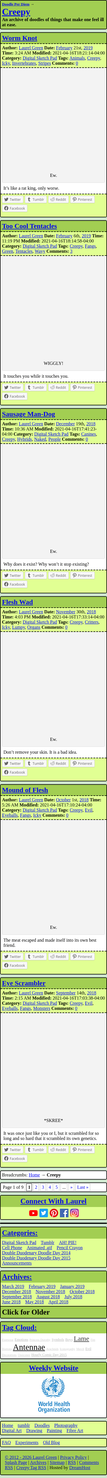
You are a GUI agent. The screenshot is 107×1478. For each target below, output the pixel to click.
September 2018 (17, 1296)
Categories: (20, 1233)
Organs (34, 627)
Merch (80, 1348)
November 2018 (50, 1291)
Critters (91, 622)
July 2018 (73, 1296)
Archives (38, 1462)
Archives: (17, 1277)
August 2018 (48, 1296)
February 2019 (42, 1286)
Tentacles (24, 251)
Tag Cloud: (19, 1327)
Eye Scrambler (24, 983)
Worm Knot (19, 38)
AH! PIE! (67, 1242)
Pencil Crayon (70, 1247)
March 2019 (13, 1286)
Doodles (42, 1425)
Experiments (27, 1442)
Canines (88, 434)
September (65, 992)
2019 (88, 47)
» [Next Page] (71, 1187)
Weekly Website (53, 1368)
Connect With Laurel (54, 1201)
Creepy (16, 12)
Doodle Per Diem (15, 4)
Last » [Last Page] (82, 1187)
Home (34, 1174)
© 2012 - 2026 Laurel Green (31, 1457)
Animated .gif (39, 1247)
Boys (69, 1340)
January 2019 (72, 1286)
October (63, 799)
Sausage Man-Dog (28, 414)
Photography (66, 1425)
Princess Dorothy (40, 1339)
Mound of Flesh (25, 790)
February (64, 47)
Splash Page (16, 1462)
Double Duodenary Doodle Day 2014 (36, 1252)
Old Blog (51, 1442)
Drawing (34, 1430)
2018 (90, 423)
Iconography (67, 1348)
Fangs (90, 246)
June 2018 (11, 1301)
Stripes (44, 63)
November (65, 611)
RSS (72, 1462)
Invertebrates (24, 63)
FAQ (6, 1442)
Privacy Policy (73, 1457)
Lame (81, 1338)
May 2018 (34, 1301)
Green (7, 251)
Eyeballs (10, 815)
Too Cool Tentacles (29, 226)
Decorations (9, 1354)
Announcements (17, 1263)
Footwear (7, 1339)
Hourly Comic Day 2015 (49, 1355)
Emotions (21, 1340)
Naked (40, 439)
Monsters (41, 1008)
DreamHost (79, 1467)
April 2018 (58, 1301)
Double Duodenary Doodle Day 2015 (36, 1257)
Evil (88, 810)
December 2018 (16, 1291)
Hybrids (24, 439)
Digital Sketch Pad (40, 58)
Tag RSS (31, 1467)
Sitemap (57, 1462)
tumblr (24, 1425)
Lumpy (18, 627)
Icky (6, 63)
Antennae (29, 1347)
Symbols (58, 1340)
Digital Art (12, 1430)
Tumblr (47, 1242)
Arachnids (52, 1348)
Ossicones (24, 1354)
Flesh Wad (17, 602)
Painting (54, 1430)
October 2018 (82, 1291)
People (55, 439)
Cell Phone (12, 1247)
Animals (77, 58)
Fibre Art (74, 1430)
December (65, 423)
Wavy (40, 251)
